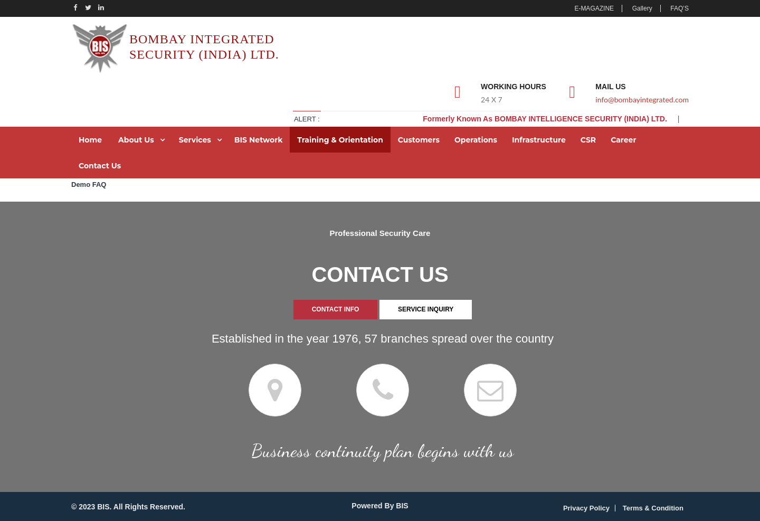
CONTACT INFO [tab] (335, 309)
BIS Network (258, 140)
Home (90, 140)
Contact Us (100, 165)
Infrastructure (539, 140)
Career (623, 140)
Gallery (642, 8)
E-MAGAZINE (594, 8)
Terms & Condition (653, 508)
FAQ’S (679, 8)
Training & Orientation (340, 140)
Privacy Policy (586, 508)
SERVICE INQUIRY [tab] (425, 309)
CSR (588, 140)
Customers (419, 140)
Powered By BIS (380, 505)
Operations (475, 140)
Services (195, 140)
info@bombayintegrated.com (642, 99)
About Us (136, 140)
